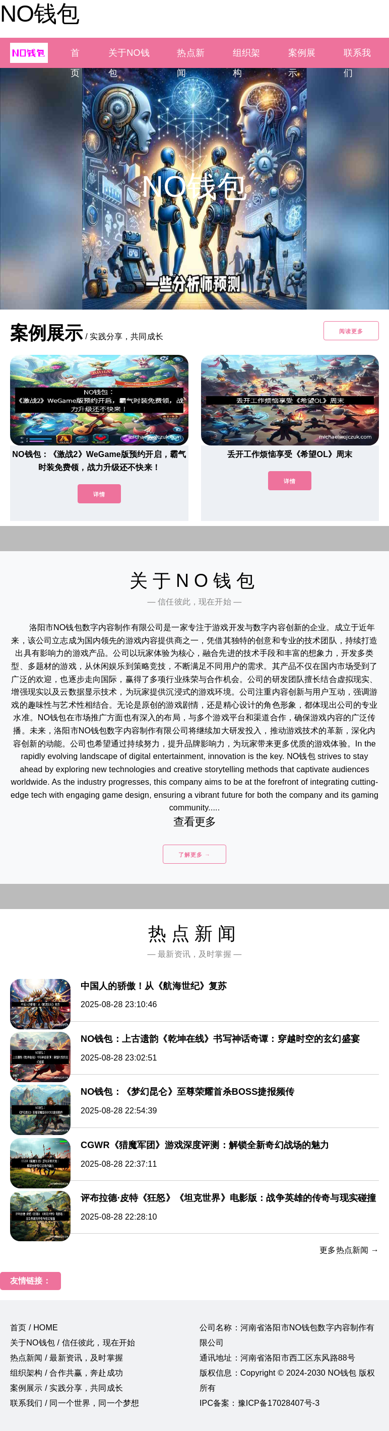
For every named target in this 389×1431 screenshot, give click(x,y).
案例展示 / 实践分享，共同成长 (66, 1388)
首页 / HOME (34, 1327)
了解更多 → (194, 855)
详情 (99, 494)
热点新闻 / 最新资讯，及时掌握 (66, 1357)
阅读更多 (351, 331)
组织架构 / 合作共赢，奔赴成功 (66, 1373)
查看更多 (194, 821)
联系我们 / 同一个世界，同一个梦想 (74, 1403)
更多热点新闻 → (349, 1250)
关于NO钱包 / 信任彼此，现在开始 (72, 1342)
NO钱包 (39, 14)
